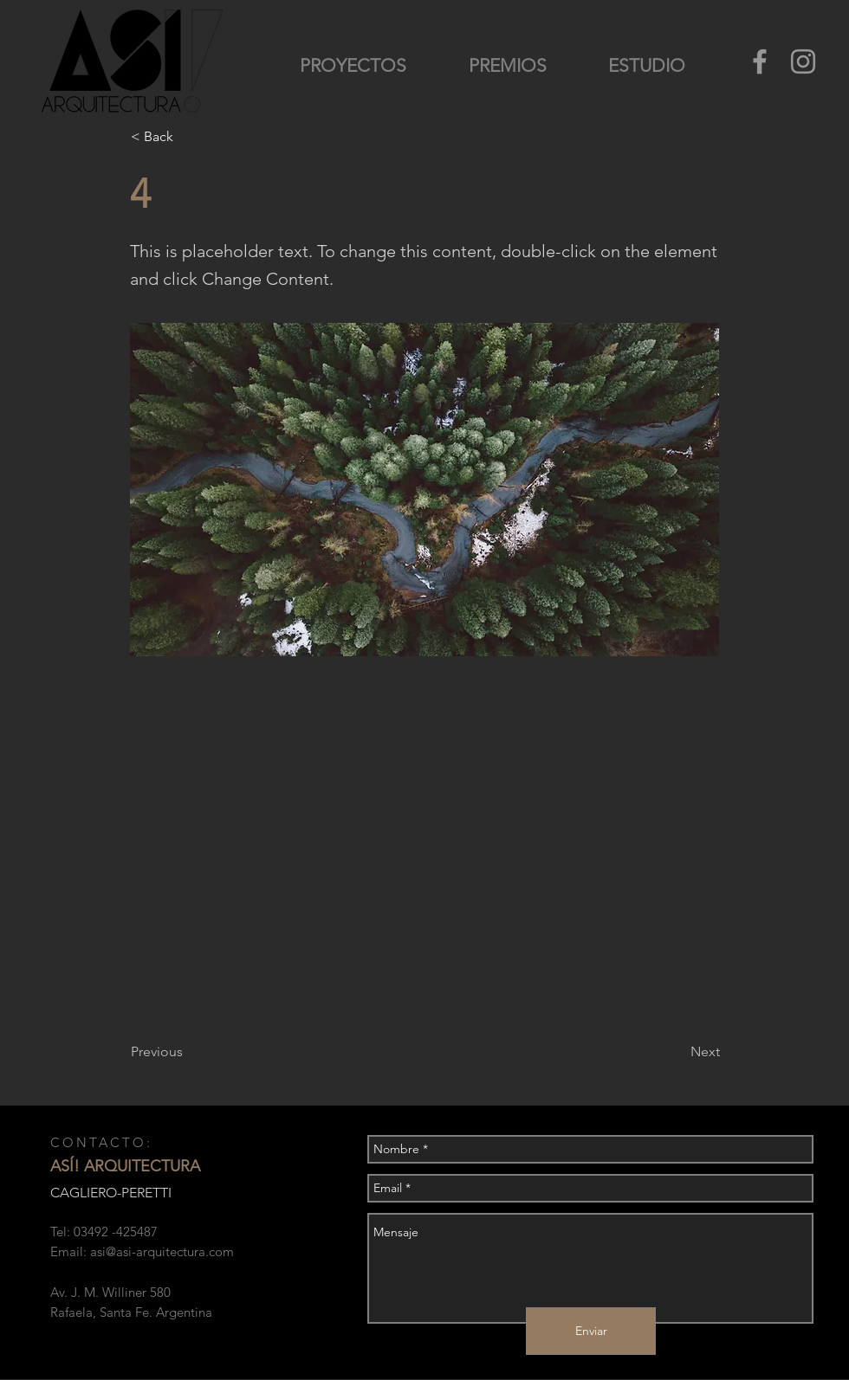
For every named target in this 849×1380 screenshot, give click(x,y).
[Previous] (188, 1052)
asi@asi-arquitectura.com (162, 1251)
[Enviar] (591, 1331)
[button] (188, 136)
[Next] (676, 1052)
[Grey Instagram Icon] (803, 61)
